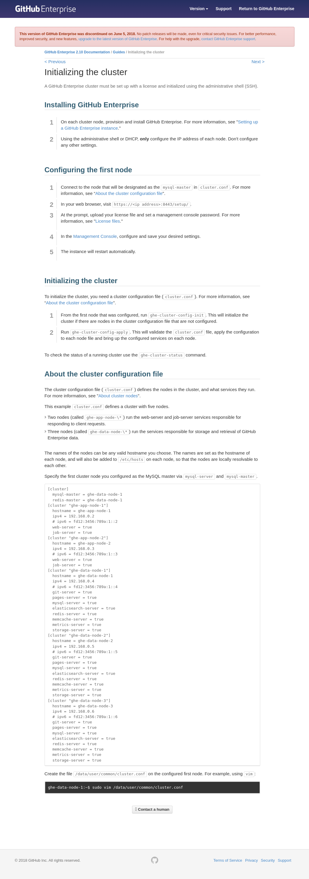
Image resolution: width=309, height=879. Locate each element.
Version (198, 8)
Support (224, 8)
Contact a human (152, 809)
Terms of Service (228, 860)
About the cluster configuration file (128, 193)
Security (268, 860)
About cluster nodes (118, 395)
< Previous (55, 61)
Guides (119, 52)
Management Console (95, 236)
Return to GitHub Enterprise (266, 8)
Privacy (251, 860)
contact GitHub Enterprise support (228, 39)
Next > (258, 61)
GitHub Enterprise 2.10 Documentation (77, 52)
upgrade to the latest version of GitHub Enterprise (118, 39)
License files (107, 221)
